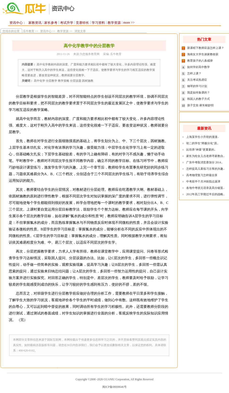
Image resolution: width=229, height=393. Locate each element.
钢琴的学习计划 (197, 86)
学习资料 (98, 23)
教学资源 (114, 23)
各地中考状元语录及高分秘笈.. (205, 188)
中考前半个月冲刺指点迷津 (203, 181)
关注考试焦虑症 (197, 79)
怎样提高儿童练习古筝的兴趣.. (205, 168)
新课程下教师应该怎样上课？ (205, 48)
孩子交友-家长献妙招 (200, 105)
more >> (129, 22)
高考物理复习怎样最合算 (201, 175)
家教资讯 (35, 23)
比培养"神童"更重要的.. (201, 149)
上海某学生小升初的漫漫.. (202, 137)
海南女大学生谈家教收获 (202, 54)
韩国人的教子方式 (198, 99)
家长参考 (50, 23)
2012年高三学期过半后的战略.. (205, 194)
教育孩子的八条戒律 (200, 60)
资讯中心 (46, 31)
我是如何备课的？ (198, 92)
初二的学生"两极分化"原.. (202, 143)
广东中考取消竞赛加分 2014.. (204, 162)
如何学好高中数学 (198, 67)
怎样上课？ (194, 73)
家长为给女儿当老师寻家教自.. (205, 156)
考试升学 (66, 23)
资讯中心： (17, 23)
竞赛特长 (82, 23)
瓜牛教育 (28, 31)
